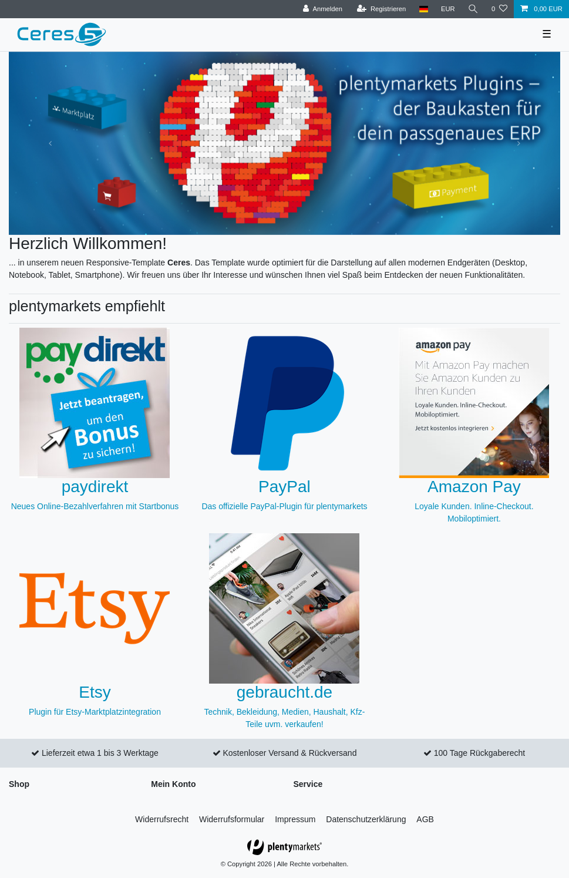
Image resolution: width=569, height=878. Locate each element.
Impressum (295, 819)
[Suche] (473, 9)
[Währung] (448, 9)
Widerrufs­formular (231, 819)
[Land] (423, 9)
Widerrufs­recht (161, 819)
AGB (425, 819)
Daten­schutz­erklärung (366, 819)
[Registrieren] (381, 9)
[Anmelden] (323, 9)
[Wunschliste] (499, 9)
